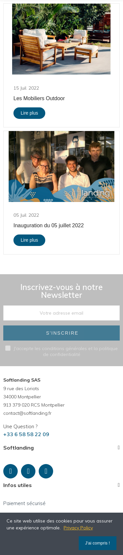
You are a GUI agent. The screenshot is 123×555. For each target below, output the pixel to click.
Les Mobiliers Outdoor (39, 98)
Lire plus (29, 113)
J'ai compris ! (97, 543)
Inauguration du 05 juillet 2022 (48, 225)
